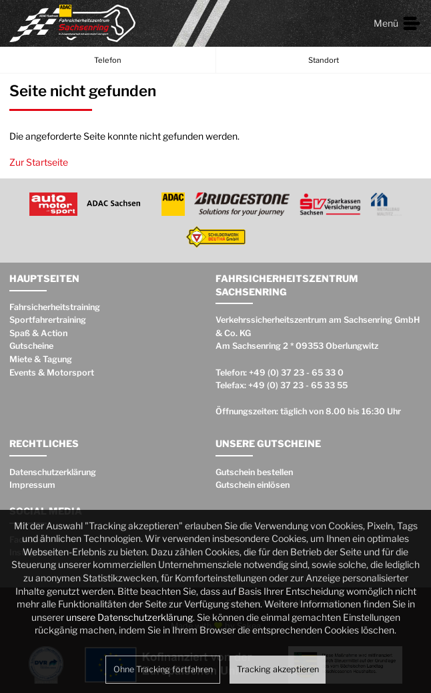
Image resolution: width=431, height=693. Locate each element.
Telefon (107, 60)
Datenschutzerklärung (52, 472)
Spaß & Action (38, 333)
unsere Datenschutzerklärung (129, 617)
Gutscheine (31, 346)
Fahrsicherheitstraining (54, 307)
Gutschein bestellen (254, 472)
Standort (323, 60)
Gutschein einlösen (253, 485)
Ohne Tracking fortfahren (163, 669)
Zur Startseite (38, 162)
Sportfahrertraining (47, 320)
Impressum (32, 485)
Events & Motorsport (51, 373)
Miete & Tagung (40, 359)
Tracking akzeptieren (278, 669)
